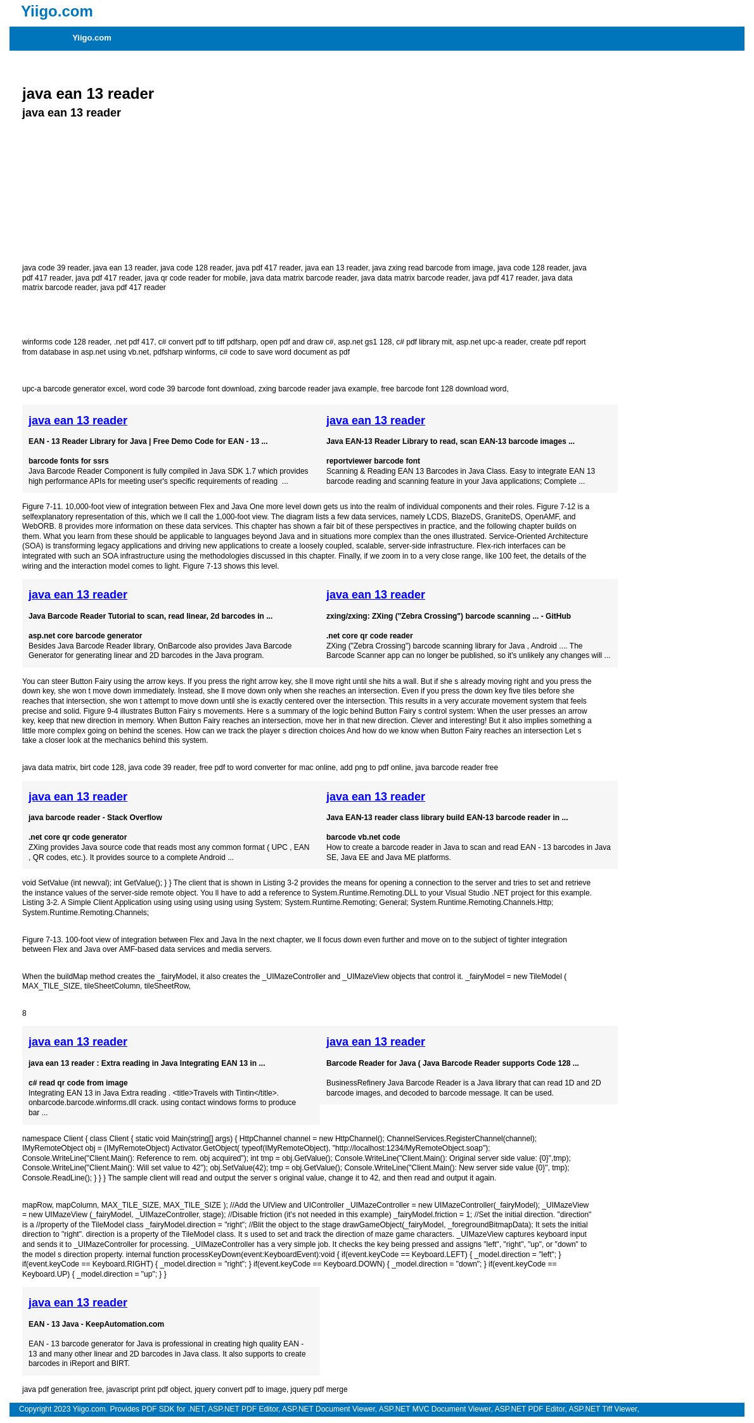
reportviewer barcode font (373, 461)
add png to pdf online (375, 767)
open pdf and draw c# (296, 342)
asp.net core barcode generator (85, 635)
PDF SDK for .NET (172, 1409)
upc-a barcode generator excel (73, 388)
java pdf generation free (62, 1389)
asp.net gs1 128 (365, 342)
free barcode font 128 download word (443, 388)
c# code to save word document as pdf (285, 352)
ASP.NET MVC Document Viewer (435, 1409)
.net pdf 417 (134, 342)
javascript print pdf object (148, 1389)
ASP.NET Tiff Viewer (603, 1409)
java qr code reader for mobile (195, 278)
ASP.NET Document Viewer (328, 1409)
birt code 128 (102, 767)
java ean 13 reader (88, 93)
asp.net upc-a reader (491, 342)
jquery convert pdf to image (240, 1389)
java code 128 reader (195, 267)
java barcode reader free (456, 767)
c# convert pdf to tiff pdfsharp (207, 342)
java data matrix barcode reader (303, 278)
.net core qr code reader (369, 635)
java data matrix (49, 767)
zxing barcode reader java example (318, 388)
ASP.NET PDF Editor (243, 1409)
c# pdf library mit (424, 342)
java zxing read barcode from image (432, 267)
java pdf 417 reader (268, 267)
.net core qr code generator (78, 837)
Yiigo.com (92, 37)
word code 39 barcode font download (191, 388)
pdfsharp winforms (184, 352)
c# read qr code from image (78, 1082)
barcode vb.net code (363, 837)
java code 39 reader (55, 267)
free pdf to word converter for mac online (268, 767)
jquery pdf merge (319, 1389)
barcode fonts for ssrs (69, 461)
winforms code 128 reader (66, 342)
